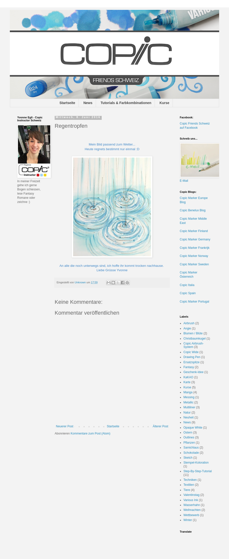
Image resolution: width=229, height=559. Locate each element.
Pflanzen (189, 442)
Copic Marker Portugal (194, 301)
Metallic (188, 402)
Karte (187, 382)
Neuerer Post (64, 426)
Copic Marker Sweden (194, 264)
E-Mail (184, 180)
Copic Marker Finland (194, 231)
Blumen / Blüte (193, 333)
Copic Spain (188, 293)
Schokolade (191, 452)
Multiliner (189, 407)
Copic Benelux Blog (193, 210)
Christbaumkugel (194, 338)
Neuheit (188, 417)
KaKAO (188, 377)
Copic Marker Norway (194, 256)
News (88, 103)
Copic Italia (187, 285)
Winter (187, 520)
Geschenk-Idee (193, 372)
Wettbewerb (191, 515)
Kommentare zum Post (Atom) (90, 433)
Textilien (188, 485)
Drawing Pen (191, 357)
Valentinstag (191, 495)
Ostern (187, 432)
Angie (187, 328)
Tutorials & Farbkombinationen (126, 103)
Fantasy (188, 367)
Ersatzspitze (191, 362)
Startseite (67, 103)
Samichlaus (191, 447)
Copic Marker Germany (195, 239)
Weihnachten (192, 510)
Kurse (164, 103)
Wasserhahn (191, 505)
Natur (187, 412)
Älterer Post (160, 426)
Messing (189, 397)
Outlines (188, 437)
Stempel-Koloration (196, 462)
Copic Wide (190, 352)
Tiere (186, 490)
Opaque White (192, 427)
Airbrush (189, 323)
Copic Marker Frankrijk (195, 248)
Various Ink (190, 500)
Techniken (190, 480)
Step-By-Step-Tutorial (197, 471)
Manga (188, 392)
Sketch (188, 457)
